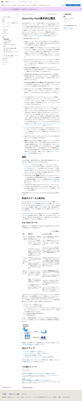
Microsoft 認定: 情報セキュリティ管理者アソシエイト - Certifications (36, 380)
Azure (27, 14)
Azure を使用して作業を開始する (73, 5)
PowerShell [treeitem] (6, 30)
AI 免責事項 (4, 397)
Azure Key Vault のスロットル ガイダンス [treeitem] (11, 52)
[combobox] (10, 17)
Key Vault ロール (67, 19)
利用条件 (55, 397)
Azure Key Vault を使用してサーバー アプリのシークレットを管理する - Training (38, 373)
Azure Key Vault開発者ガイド (28, 344)
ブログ (17, 397)
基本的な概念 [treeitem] (6, 39)
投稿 (22, 397)
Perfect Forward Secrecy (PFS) (28, 213)
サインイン (78, 1)
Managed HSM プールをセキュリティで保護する (35, 357)
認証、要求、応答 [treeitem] (7, 50)
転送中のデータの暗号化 (69, 18)
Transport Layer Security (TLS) (38, 201)
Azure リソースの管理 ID (30, 164)
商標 (59, 397)
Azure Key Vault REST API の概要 (40, 35)
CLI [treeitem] (4, 28)
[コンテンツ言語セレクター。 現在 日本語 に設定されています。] (4, 394)
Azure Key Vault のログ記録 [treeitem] (9, 44)
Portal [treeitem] (5, 31)
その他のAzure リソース (32, 168)
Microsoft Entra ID (28, 127)
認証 (64, 16)
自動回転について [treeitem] (7, 42)
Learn (23, 14)
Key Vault (31, 14)
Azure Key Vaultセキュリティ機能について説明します (36, 353)
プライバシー (27, 397)
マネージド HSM (53, 272)
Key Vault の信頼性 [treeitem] (7, 41)
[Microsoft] (2, 2)
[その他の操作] (59, 14)
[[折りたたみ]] (17, 14)
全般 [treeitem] (3, 19)
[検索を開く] (74, 2)
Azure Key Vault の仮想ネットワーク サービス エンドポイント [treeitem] (11, 56)
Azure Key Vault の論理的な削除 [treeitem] (10, 48)
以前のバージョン (11, 397)
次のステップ (66, 21)
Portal (63, 5)
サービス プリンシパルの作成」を (50, 181)
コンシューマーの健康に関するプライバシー (42, 397)
